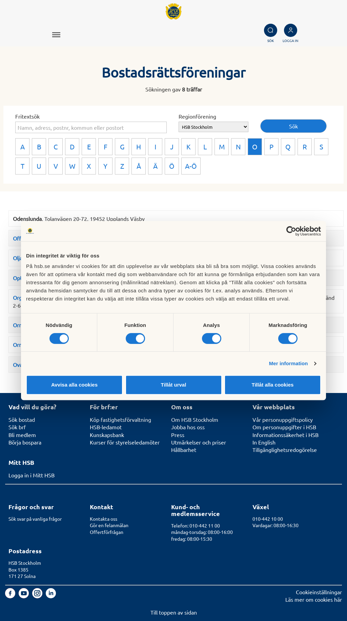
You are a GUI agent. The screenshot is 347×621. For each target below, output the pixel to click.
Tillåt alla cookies (273, 385)
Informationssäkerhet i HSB (285, 434)
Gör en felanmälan (109, 525)
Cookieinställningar (319, 591)
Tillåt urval (173, 385)
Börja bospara (24, 442)
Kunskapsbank (107, 434)
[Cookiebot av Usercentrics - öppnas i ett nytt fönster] (291, 231)
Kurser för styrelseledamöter (125, 442)
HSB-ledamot (106, 426)
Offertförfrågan (106, 532)
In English (263, 442)
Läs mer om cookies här (313, 599)
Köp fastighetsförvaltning (120, 419)
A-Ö (191, 166)
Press (177, 434)
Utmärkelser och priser (198, 442)
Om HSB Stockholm (194, 419)
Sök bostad (21, 419)
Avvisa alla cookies (74, 385)
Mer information (288, 363)
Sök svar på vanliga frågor (35, 519)
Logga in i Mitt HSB (31, 475)
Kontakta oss (103, 519)
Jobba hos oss (188, 426)
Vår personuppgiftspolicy (282, 419)
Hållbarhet (183, 449)
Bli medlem (22, 434)
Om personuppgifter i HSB (284, 426)
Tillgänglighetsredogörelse (284, 449)
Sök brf (17, 426)
